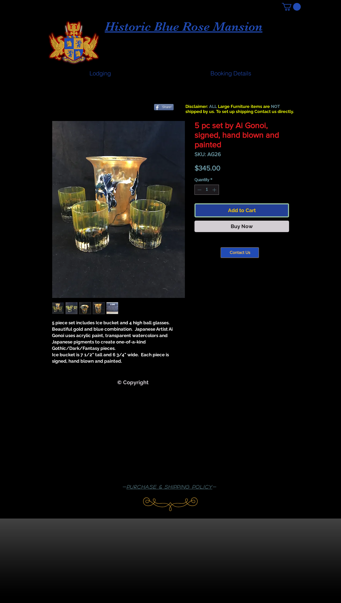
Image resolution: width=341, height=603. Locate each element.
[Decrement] (198, 190)
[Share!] (164, 107)
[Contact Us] (240, 252)
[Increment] (214, 190)
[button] (291, 7)
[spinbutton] (206, 190)
